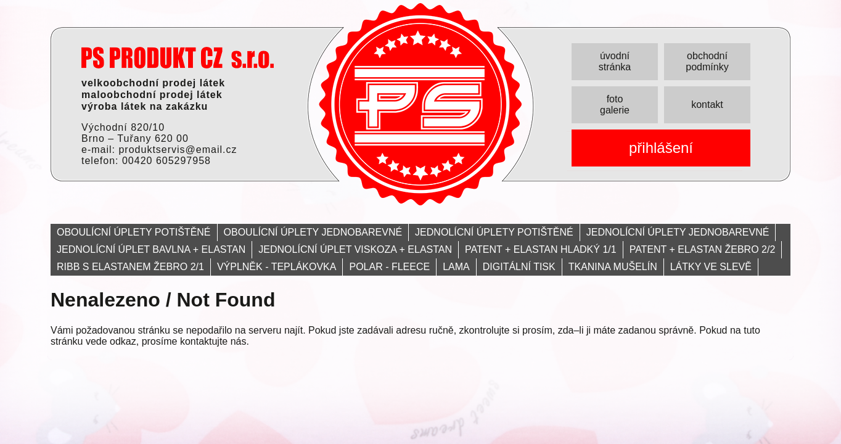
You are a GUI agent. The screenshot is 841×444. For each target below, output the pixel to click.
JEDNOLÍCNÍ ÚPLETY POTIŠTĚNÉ (494, 232)
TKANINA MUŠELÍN (612, 266)
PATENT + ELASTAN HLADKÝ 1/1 (541, 249)
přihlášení (661, 147)
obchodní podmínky (707, 61)
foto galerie (615, 104)
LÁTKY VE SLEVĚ (711, 266)
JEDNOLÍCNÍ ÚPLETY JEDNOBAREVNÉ (677, 232)
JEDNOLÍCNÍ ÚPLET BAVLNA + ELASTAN (151, 249)
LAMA (456, 266)
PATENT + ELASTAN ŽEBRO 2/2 (703, 249)
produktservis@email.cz (177, 149)
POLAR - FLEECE (389, 266)
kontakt (707, 104)
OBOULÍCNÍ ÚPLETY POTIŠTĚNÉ (134, 232)
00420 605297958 (166, 160)
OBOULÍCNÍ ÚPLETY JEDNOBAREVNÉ (313, 232)
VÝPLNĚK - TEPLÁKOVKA (277, 266)
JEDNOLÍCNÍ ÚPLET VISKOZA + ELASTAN (355, 249)
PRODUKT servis (177, 57)
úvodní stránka (615, 61)
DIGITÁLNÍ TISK (519, 266)
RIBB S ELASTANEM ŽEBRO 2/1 (130, 266)
